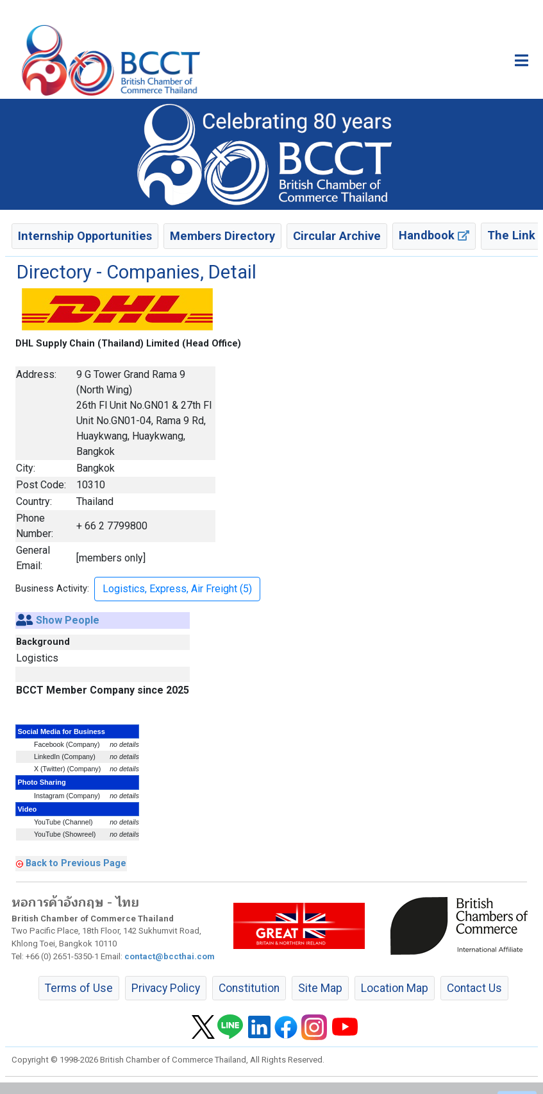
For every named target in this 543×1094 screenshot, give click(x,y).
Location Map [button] (394, 988)
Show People (67, 620)
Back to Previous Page (76, 863)
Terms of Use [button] (79, 988)
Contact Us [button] (474, 988)
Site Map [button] (320, 988)
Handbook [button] (434, 235)
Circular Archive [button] (337, 236)
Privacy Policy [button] (165, 988)
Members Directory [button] (222, 236)
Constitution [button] (249, 988)
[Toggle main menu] (521, 60)
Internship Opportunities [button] (85, 236)
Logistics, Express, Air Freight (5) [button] (177, 589)
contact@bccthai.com (169, 956)
